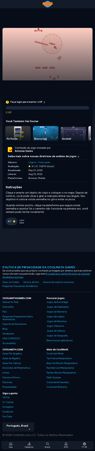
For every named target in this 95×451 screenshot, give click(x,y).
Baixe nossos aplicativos (60, 340)
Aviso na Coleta (10, 282)
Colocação (44, 162)
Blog (4, 328)
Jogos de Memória (56, 321)
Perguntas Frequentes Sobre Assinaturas (17, 318)
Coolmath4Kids (55, 353)
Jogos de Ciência (56, 330)
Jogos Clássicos (55, 326)
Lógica (32, 162)
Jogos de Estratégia (57, 302)
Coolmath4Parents (57, 387)
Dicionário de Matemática (16, 367)
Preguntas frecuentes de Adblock (20, 286)
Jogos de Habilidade (58, 306)
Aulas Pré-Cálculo (11, 363)
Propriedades (9, 387)
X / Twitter (8, 402)
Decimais (7, 382)
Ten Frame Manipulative (59, 358)
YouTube (7, 416)
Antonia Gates (24, 151)
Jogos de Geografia (57, 335)
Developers (8, 333)
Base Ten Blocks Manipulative (62, 363)
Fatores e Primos (11, 377)
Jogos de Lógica (55, 316)
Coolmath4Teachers (58, 382)
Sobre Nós (8, 306)
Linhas (5, 372)
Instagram (8, 406)
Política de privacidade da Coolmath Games (38, 267)
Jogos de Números (57, 311)
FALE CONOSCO (11, 338)
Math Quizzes (54, 377)
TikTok (6, 397)
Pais (4, 311)
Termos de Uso (31, 282)
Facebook (7, 411)
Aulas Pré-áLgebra (12, 353)
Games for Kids (10, 302)
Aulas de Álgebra (11, 358)
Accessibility (9, 343)
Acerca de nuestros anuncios (58, 282)
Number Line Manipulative (60, 367)
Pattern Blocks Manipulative (61, 372)
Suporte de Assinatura (14, 324)
